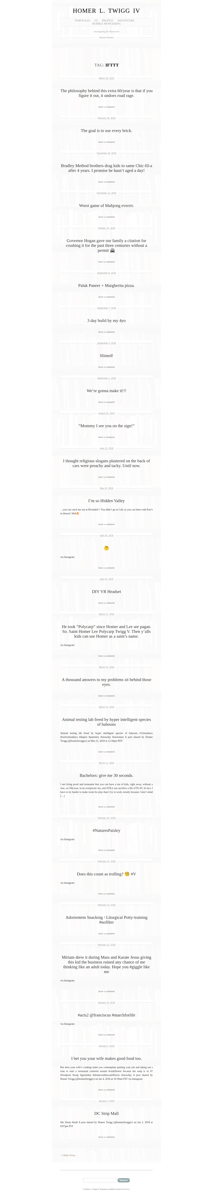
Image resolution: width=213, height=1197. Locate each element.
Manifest (126, 1189)
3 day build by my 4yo (106, 320)
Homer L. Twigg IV (106, 10)
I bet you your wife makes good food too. (106, 1058)
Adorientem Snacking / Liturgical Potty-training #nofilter (107, 920)
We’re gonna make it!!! (106, 390)
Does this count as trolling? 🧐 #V (106, 874)
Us (96, 20)
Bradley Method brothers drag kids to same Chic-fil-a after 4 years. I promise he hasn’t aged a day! (106, 168)
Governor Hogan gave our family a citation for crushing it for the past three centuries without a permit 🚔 (106, 245)
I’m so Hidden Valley (106, 500)
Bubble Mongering (106, 23)
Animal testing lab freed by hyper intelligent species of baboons (106, 722)
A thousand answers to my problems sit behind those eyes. (106, 682)
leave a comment (106, 106)
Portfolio (82, 20)
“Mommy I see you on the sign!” (107, 425)
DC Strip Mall (106, 1113)
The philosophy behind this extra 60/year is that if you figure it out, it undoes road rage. (106, 93)
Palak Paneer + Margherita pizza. (106, 285)
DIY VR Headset (106, 591)
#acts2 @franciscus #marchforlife (106, 1015)
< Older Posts (67, 1155)
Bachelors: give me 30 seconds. (106, 775)
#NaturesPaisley (106, 830)
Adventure (125, 20)
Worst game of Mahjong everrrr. (106, 205)
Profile (107, 20)
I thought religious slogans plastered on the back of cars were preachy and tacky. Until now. (106, 463)
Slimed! (106, 355)
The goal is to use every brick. (106, 130)
